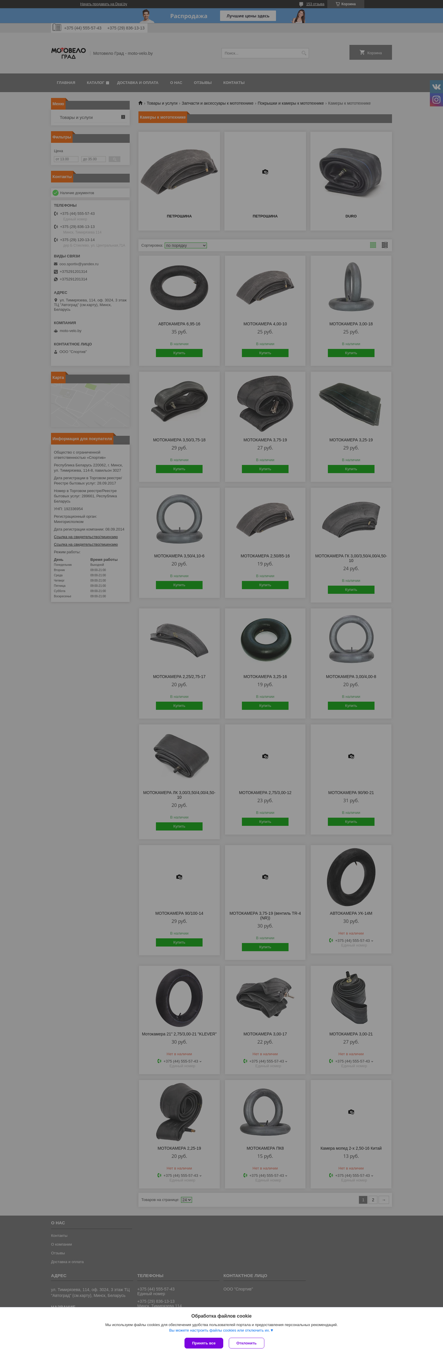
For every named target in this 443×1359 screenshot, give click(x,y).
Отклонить (247, 1343)
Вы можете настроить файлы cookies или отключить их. (219, 1330)
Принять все (204, 1343)
